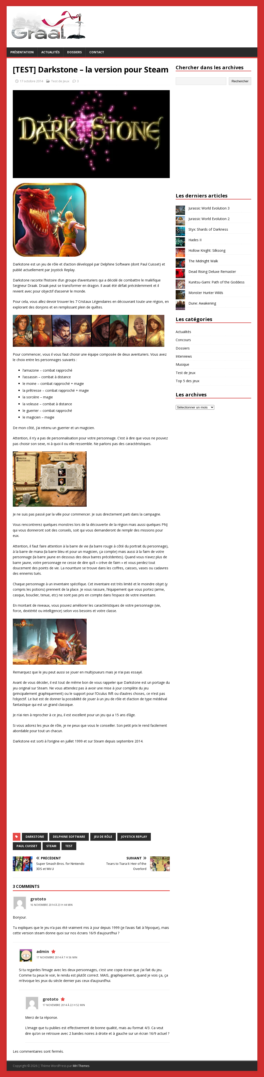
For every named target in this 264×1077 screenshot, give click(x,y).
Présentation (22, 52)
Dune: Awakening (202, 303)
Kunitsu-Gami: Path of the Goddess (216, 282)
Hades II (195, 240)
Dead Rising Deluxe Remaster (212, 271)
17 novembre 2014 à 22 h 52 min (64, 1005)
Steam (51, 846)
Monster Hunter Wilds (205, 292)
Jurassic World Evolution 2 (209, 218)
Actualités (50, 52)
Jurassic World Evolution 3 (209, 208)
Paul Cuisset (26, 846)
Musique (182, 364)
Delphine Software (69, 837)
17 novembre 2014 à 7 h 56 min (56, 957)
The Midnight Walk (203, 261)
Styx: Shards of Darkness (208, 229)
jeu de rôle (103, 837)
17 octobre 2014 (31, 81)
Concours (183, 339)
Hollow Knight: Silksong (206, 250)
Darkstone (35, 837)
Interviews (184, 356)
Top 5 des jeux (187, 380)
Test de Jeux (60, 81)
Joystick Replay (134, 837)
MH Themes (81, 1066)
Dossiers (74, 52)
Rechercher (240, 81)
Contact (96, 52)
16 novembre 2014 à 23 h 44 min (51, 905)
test (69, 846)
